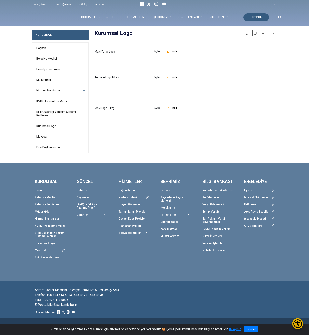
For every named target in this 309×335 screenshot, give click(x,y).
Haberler (82, 190)
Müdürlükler (43, 80)
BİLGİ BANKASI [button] (188, 17)
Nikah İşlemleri (212, 236)
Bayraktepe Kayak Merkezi (171, 199)
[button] (264, 33)
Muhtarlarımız (169, 236)
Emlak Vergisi (211, 211)
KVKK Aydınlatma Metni (51, 101)
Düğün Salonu (127, 190)
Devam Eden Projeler (132, 218)
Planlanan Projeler (131, 225)
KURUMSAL (44, 35)
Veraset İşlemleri (213, 243)
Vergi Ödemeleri (213, 204)
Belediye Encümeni (48, 69)
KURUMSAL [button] (89, 17)
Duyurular (83, 197)
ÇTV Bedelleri (253, 225)
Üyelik (248, 190)
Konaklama (167, 207)
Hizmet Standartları (48, 90)
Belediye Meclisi (46, 58)
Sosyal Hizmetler (130, 232)
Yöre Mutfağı (168, 228)
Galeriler (82, 214)
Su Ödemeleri (211, 197)
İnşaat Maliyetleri (255, 218)
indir (171, 51)
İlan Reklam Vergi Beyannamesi (213, 220)
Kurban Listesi (128, 197)
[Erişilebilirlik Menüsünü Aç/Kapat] (297, 323)
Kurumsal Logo (46, 126)
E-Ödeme (250, 204)
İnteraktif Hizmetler (256, 197)
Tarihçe (165, 190)
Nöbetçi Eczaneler (214, 250)
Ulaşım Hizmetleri (130, 204)
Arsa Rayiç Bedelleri (257, 211)
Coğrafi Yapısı (169, 221)
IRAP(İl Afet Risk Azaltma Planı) (87, 206)
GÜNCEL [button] (112, 17)
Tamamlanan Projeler (133, 211)
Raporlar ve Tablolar (215, 190)
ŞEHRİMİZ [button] (160, 17)
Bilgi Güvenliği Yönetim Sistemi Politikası (56, 113)
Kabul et (251, 329)
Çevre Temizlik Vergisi (216, 228)
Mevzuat (41, 136)
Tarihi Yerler (168, 214)
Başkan (41, 48)
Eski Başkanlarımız (48, 147)
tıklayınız (235, 329)
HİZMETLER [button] (135, 17)
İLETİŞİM (256, 17)
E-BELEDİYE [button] (216, 17)
